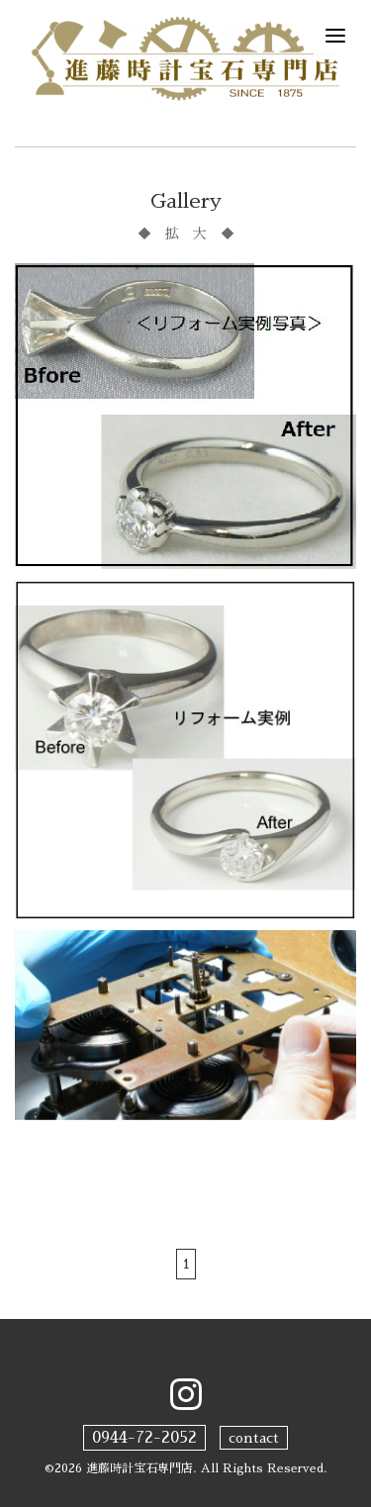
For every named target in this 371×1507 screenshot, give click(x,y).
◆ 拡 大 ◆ (186, 233)
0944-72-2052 (144, 1438)
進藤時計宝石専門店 (139, 1468)
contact (254, 1438)
